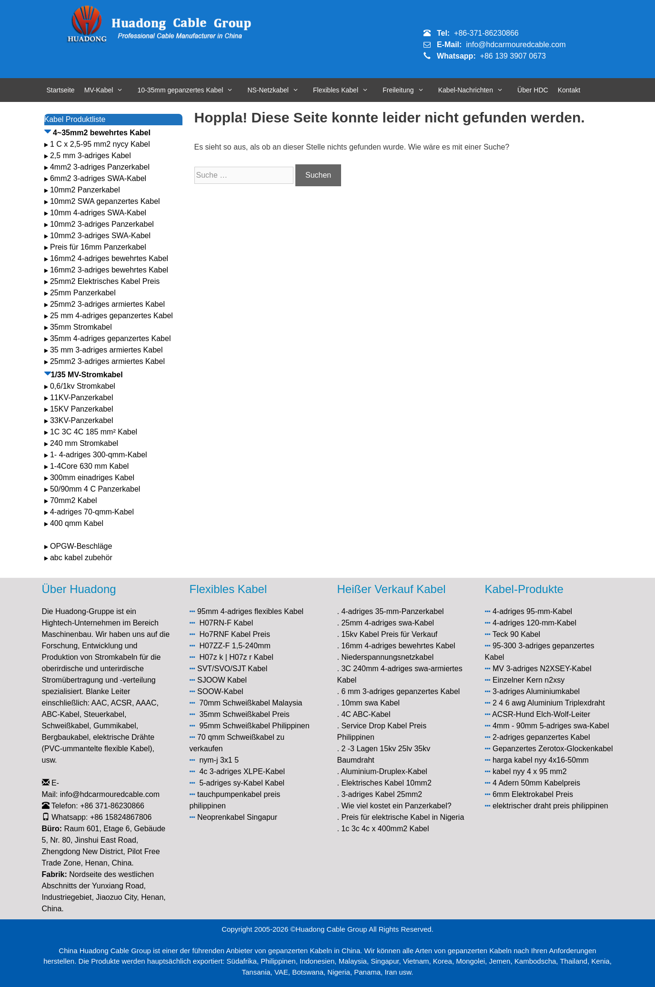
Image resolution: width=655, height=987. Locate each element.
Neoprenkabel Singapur (237, 817)
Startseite (61, 90)
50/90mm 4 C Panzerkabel (95, 489)
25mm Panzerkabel (83, 293)
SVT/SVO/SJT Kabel (232, 669)
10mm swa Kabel (370, 703)
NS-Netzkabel (278, 90)
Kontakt (569, 90)
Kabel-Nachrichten (475, 90)
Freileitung (408, 90)
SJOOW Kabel (222, 680)
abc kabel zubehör (81, 558)
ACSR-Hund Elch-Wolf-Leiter (541, 714)
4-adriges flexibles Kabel (262, 611)
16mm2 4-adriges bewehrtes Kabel (109, 258)
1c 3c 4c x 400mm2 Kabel (385, 829)
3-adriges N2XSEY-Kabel (548, 669)
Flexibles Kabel (345, 90)
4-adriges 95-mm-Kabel (532, 611)
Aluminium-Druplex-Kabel (384, 771)
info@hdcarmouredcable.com (515, 44)
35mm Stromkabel (81, 327)
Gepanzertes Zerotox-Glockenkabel (553, 749)
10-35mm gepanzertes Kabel (190, 90)
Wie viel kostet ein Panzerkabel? (396, 806)
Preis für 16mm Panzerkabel (98, 247)
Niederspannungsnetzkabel (387, 657)
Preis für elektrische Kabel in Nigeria (402, 817)
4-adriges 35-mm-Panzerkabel (392, 611)
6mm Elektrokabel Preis (533, 794)
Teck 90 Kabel (517, 634)
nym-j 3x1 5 (219, 760)
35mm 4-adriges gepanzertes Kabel (110, 338)
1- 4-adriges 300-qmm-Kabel (99, 455)
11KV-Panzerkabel (81, 397)
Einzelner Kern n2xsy (528, 680)
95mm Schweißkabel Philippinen (254, 726)
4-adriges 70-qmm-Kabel (92, 512)
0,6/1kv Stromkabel (82, 386)
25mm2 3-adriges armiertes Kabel (107, 304)
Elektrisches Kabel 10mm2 (386, 783)
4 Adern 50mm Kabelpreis (536, 783)
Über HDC (532, 90)
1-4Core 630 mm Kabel (90, 466)
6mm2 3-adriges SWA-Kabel (98, 178)
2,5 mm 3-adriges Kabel (90, 155)
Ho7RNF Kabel (225, 634)
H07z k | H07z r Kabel (236, 657)
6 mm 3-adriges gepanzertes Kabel (400, 691)
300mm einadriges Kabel (92, 477)
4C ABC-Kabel (365, 714)
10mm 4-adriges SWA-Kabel (98, 213)
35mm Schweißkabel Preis (244, 714)
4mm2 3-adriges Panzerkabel (100, 167)
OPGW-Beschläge (81, 546)
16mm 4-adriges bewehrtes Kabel (398, 646)
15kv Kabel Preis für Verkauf (389, 634)
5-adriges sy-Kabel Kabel (241, 783)
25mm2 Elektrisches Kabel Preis (105, 281)
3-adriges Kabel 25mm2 (381, 794)
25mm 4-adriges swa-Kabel (387, 623)
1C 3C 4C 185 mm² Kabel (93, 432)
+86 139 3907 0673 (513, 56)
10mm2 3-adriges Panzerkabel (102, 224)
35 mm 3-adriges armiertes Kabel (106, 350)
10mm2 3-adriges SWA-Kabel (100, 236)
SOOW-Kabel (220, 691)
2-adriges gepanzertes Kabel (541, 737)
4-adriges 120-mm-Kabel (534, 623)
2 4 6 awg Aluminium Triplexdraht (549, 703)
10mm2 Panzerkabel (85, 190)
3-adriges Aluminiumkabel (536, 691)
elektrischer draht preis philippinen (550, 806)
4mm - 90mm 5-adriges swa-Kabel (551, 726)
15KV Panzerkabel (81, 409)
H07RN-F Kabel (226, 623)
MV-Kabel (108, 90)
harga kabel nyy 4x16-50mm (541, 760)
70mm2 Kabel (73, 500)
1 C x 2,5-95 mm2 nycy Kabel (100, 144)
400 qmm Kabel (76, 523)
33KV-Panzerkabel (81, 420)
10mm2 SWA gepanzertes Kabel (105, 201)
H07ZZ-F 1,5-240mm (234, 646)
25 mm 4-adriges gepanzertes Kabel (111, 316)
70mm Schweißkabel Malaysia (250, 703)
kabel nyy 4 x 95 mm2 (530, 771)
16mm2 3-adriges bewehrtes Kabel (109, 270)
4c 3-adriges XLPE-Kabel (242, 771)
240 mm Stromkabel (84, 443)
